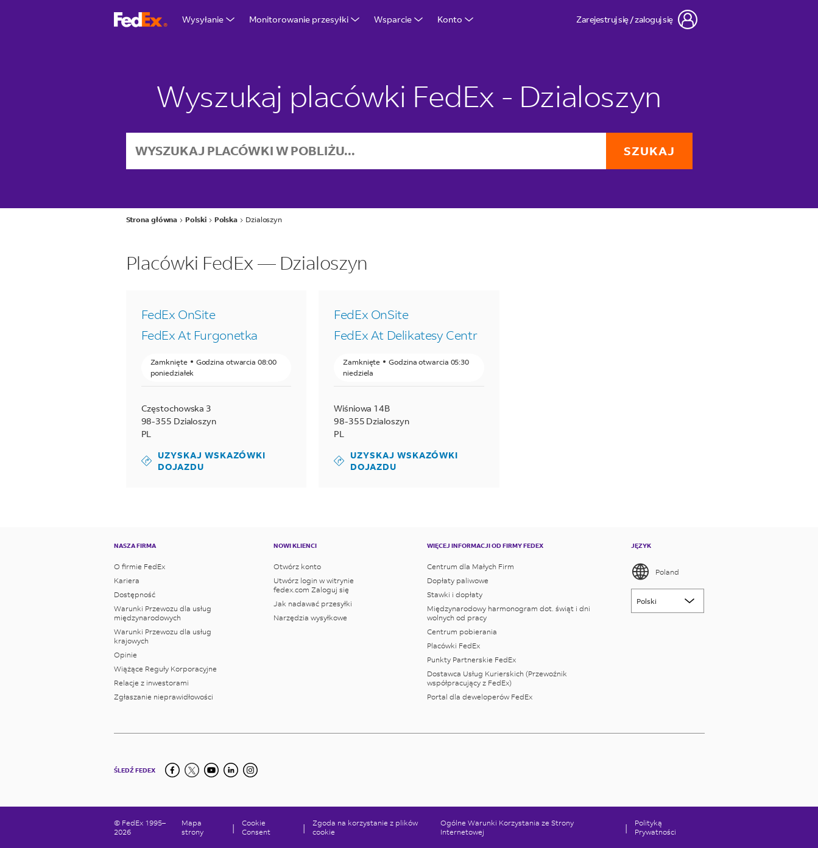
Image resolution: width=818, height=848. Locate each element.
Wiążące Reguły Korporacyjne (165, 668)
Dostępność (134, 594)
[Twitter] (192, 770)
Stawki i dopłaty (454, 594)
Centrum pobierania (462, 631)
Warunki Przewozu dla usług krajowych (162, 636)
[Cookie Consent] (268, 827)
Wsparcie (398, 19)
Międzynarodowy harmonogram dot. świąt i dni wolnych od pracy (508, 613)
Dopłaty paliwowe (457, 580)
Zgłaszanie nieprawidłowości (163, 696)
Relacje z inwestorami (151, 682)
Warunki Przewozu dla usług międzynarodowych (162, 613)
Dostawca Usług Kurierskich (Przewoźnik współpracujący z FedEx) (497, 678)
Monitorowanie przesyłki (304, 19)
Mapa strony (192, 827)
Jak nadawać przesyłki (312, 603)
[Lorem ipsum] (667, 601)
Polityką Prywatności (655, 827)
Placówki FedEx (453, 645)
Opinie (125, 654)
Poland (655, 571)
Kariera (126, 580)
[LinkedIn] (231, 770)
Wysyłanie (208, 19)
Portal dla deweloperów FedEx (479, 696)
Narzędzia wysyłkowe (310, 617)
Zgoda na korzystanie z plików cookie (365, 827)
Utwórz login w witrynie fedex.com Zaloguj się (313, 585)
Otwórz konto (297, 566)
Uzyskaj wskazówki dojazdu (203, 461)
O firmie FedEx (139, 566)
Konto (455, 19)
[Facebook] (172, 770)
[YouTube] (211, 770)
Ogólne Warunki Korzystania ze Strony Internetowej (507, 827)
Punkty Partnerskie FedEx (471, 659)
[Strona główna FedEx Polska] (140, 19)
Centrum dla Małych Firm (470, 566)
